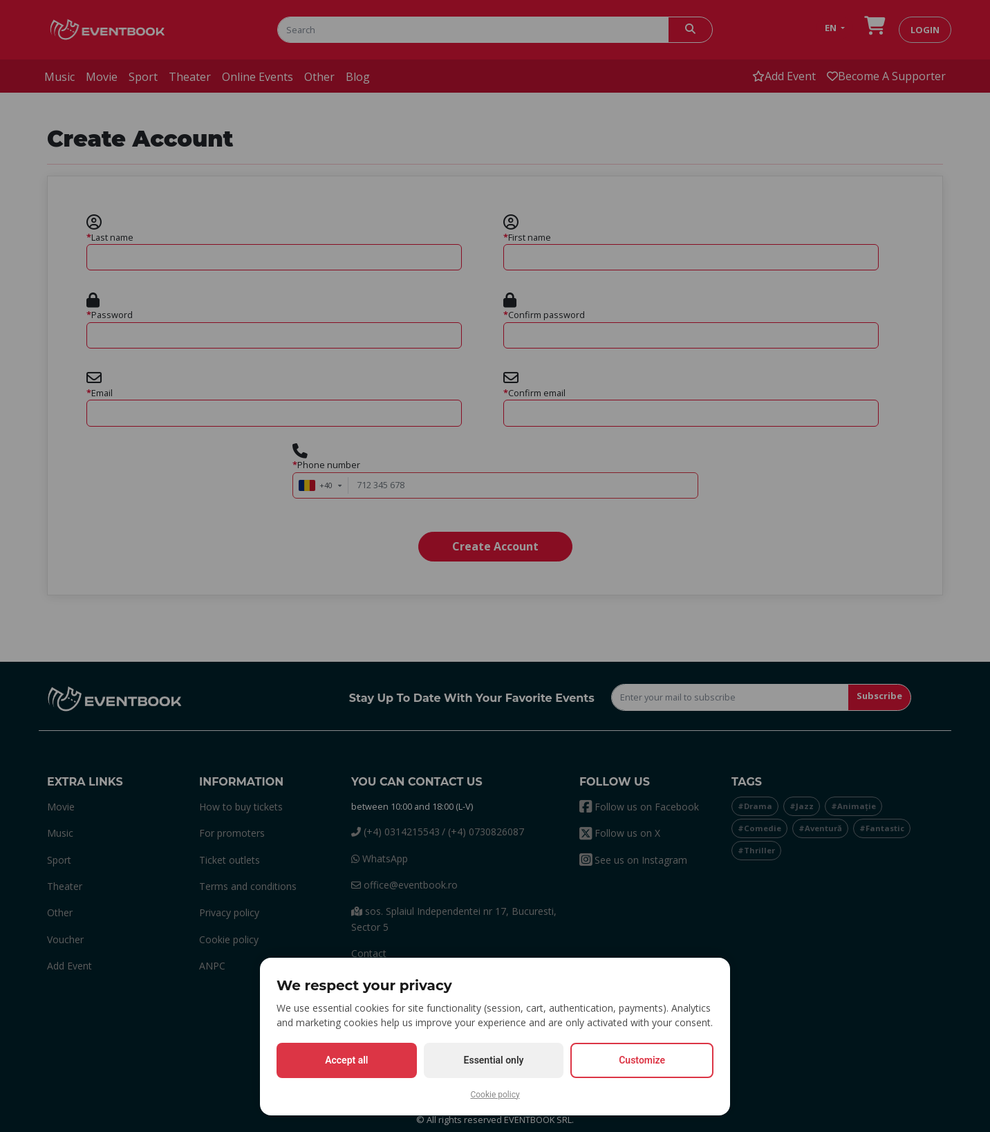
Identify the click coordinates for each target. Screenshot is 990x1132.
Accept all (346, 1060)
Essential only (494, 1060)
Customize (642, 1060)
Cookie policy (494, 1094)
